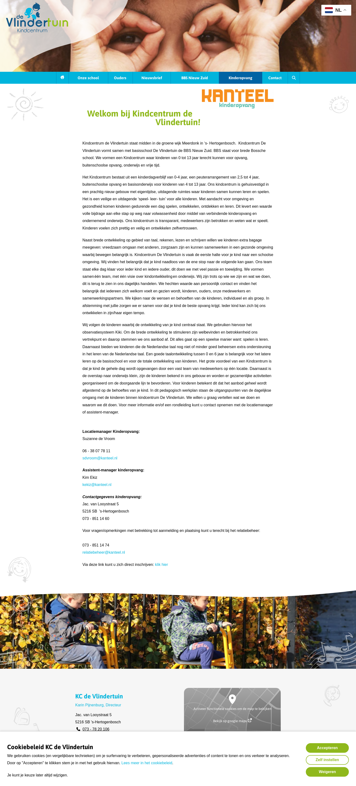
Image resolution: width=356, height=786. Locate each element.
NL (333, 10)
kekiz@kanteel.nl (96, 485)
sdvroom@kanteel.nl (99, 458)
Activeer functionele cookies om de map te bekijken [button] (232, 709)
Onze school (88, 78)
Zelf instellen (327, 760)
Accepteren (327, 748)
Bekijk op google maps (232, 720)
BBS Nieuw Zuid (194, 78)
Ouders (120, 78)
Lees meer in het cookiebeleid (146, 763)
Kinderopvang (240, 78)
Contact (274, 78)
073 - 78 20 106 (95, 729)
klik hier (161, 565)
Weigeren (327, 772)
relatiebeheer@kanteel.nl (103, 552)
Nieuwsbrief (151, 78)
